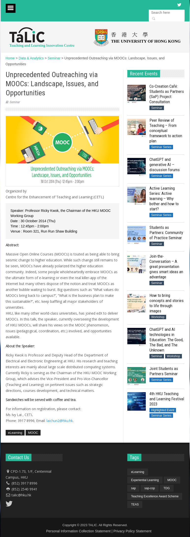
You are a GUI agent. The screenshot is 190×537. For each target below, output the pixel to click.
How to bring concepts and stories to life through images (166, 303)
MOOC (33, 433)
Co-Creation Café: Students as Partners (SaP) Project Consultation (166, 94)
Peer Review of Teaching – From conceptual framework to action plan (165, 130)
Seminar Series (161, 147)
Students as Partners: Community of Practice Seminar (166, 232)
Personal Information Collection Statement (78, 531)
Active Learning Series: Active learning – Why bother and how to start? (164, 198)
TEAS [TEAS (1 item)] (135, 504)
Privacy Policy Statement (132, 531)
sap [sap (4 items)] (133, 488)
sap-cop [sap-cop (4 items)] (149, 488)
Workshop (157, 317)
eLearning (15, 433)
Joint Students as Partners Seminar (163, 371)
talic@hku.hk (21, 495)
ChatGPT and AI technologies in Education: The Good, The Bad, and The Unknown (166, 339)
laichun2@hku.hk (59, 420)
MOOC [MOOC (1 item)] (171, 480)
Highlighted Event (162, 410)
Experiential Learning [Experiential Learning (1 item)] (145, 480)
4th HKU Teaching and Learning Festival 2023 (166, 398)
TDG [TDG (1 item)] (166, 488)
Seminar (14, 102)
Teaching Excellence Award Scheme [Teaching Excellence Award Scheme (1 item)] (154, 496)
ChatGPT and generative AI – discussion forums (164, 164)
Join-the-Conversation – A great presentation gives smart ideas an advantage (166, 266)
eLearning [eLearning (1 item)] (137, 472)
